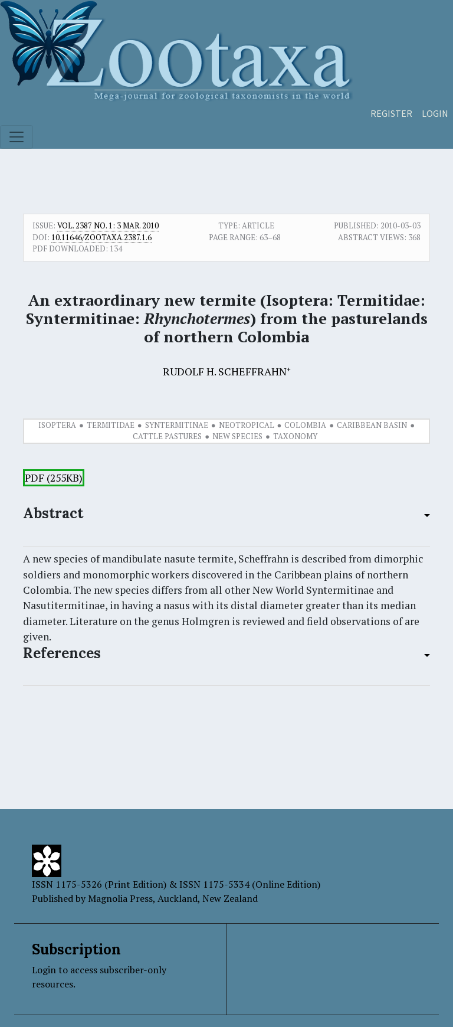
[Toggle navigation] (16, 137)
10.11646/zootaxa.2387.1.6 (101, 237)
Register (391, 113)
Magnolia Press (120, 898)
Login (435, 113)
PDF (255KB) (54, 478)
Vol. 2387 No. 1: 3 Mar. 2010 (108, 225)
